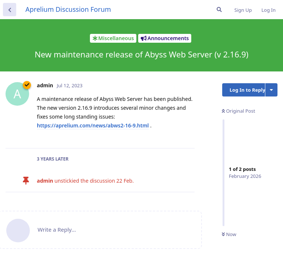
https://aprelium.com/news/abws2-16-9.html (93, 125)
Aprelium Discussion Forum (68, 9)
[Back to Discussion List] (9, 9)
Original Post (238, 111)
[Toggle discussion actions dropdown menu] (271, 89)
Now (229, 234)
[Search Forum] (219, 9)
